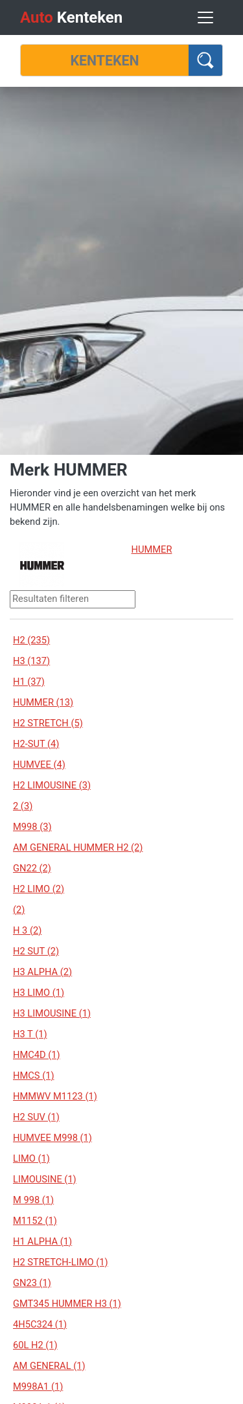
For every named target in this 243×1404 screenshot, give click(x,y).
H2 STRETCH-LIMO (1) (60, 1262)
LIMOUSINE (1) (44, 1179)
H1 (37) (29, 681)
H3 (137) (31, 661)
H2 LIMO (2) (38, 889)
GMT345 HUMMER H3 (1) (67, 1303)
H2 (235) (31, 640)
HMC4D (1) (36, 1055)
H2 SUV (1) (36, 1117)
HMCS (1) (33, 1075)
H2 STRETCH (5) (48, 723)
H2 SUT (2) (36, 951)
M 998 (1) (33, 1200)
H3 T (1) (30, 1034)
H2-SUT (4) (36, 744)
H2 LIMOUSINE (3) (52, 785)
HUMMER (152, 549)
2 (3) (22, 806)
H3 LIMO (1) (38, 992)
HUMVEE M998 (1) (52, 1138)
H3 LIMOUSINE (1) (52, 1013)
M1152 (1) (35, 1220)
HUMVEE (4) (39, 764)
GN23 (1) (32, 1283)
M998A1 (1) (38, 1386)
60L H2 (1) (35, 1345)
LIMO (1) (31, 1158)
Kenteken (71, 17)
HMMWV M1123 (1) (55, 1096)
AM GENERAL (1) (49, 1366)
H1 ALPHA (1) (42, 1241)
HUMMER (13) (43, 702)
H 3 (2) (27, 930)
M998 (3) (32, 827)
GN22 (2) (32, 868)
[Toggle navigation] (205, 17)
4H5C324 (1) (40, 1324)
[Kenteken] (104, 60)
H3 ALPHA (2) (42, 972)
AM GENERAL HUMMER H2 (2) (78, 847)
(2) (19, 909)
